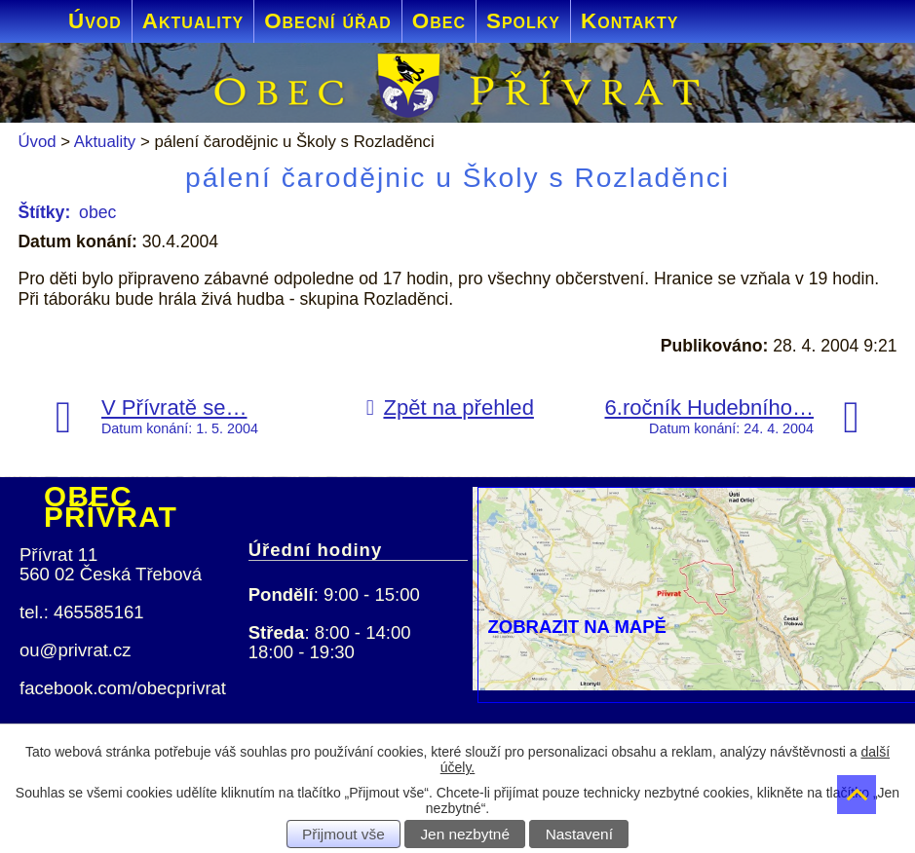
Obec (439, 21)
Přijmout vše (343, 834)
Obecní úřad (328, 21)
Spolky (523, 21)
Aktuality (193, 21)
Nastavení (579, 834)
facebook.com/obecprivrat (122, 688)
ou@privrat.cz (75, 650)
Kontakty (629, 21)
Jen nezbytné (465, 834)
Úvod (95, 21)
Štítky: (44, 212)
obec (97, 212)
